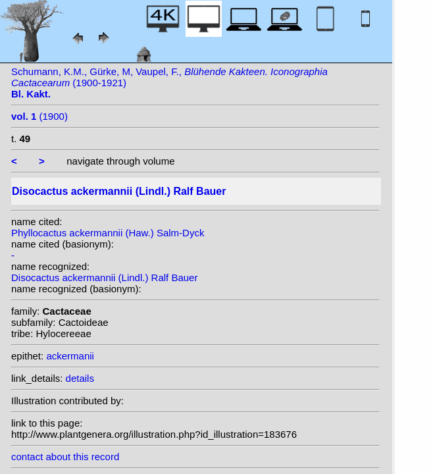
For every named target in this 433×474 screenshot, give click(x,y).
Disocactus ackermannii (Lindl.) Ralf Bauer (104, 277)
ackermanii (70, 355)
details (80, 378)
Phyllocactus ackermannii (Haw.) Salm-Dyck (107, 232)
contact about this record (65, 456)
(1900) (39, 116)
